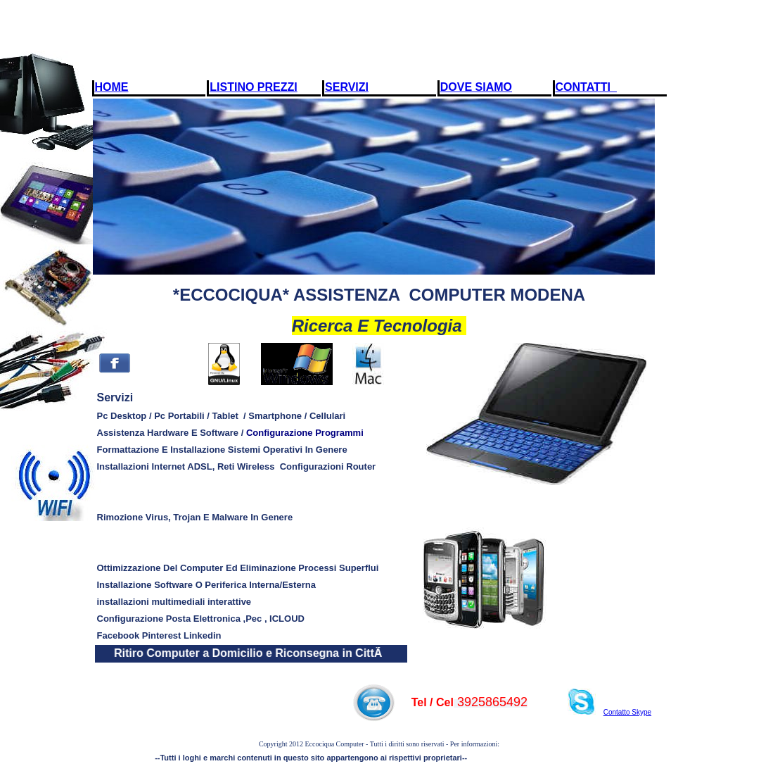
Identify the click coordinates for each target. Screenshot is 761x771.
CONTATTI (586, 87)
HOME (112, 87)
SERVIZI (347, 87)
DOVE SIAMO (476, 87)
